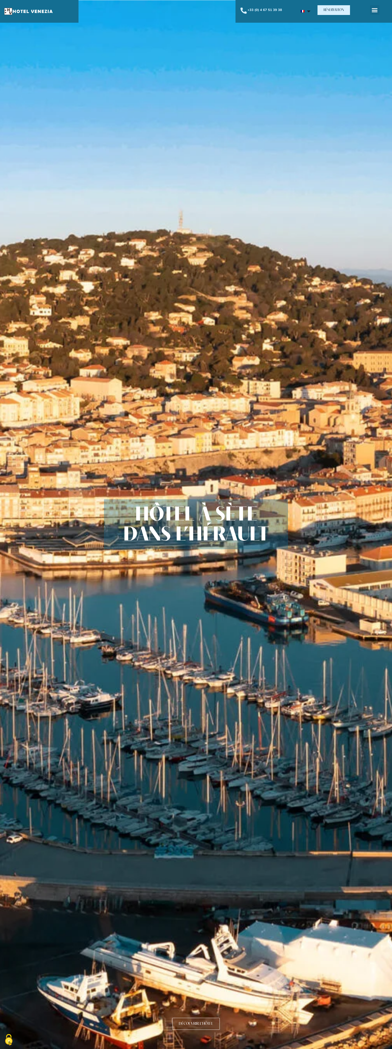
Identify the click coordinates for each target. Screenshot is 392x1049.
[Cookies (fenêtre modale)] (9, 1040)
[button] (334, 10)
